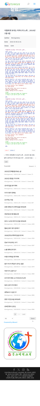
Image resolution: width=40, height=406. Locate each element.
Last (23, 314)
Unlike (12, 150)
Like (7, 150)
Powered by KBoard (10, 322)
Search (33, 318)
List (6, 162)
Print (33, 150)
